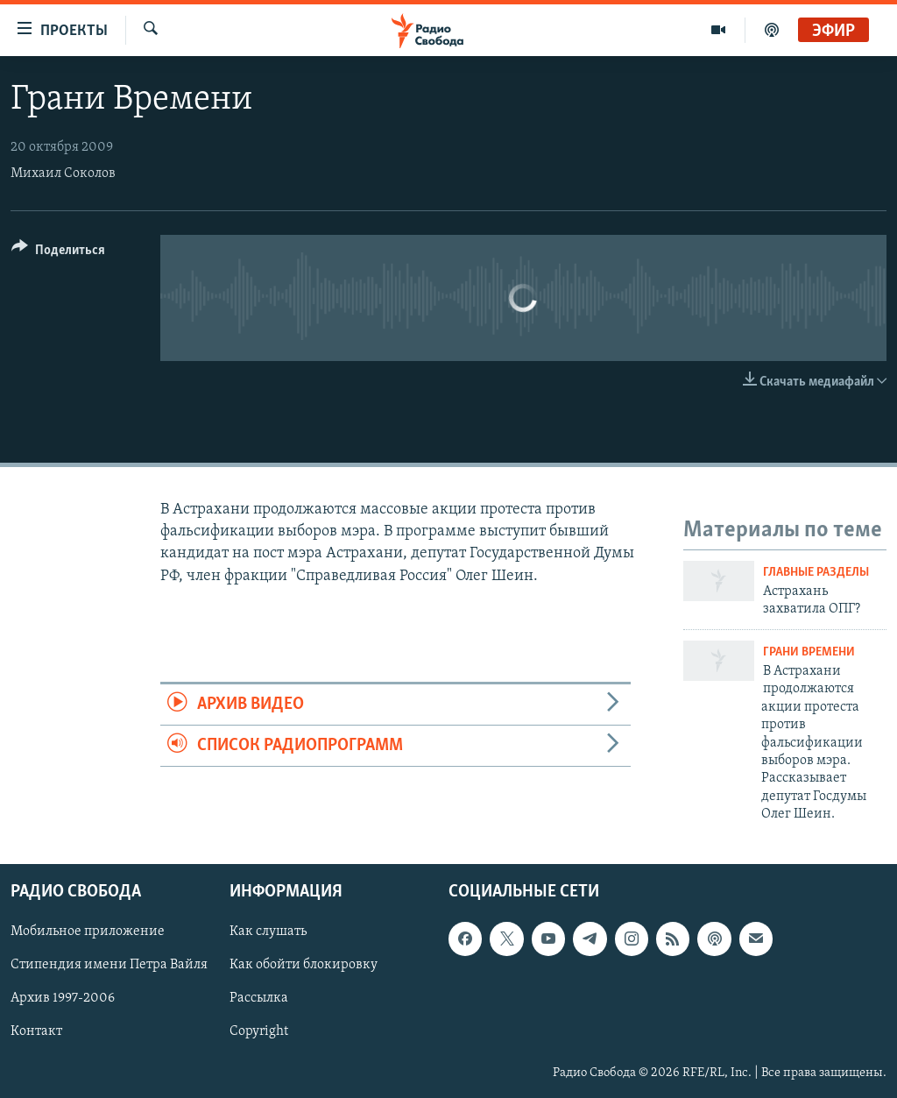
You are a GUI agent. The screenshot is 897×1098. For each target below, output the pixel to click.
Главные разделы (816, 572)
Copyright (259, 1031)
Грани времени (809, 652)
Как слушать (268, 931)
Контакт (36, 1031)
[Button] (58, 253)
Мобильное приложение (88, 931)
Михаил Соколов (63, 173)
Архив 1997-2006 (63, 998)
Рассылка (259, 998)
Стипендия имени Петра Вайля (109, 965)
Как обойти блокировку (304, 965)
